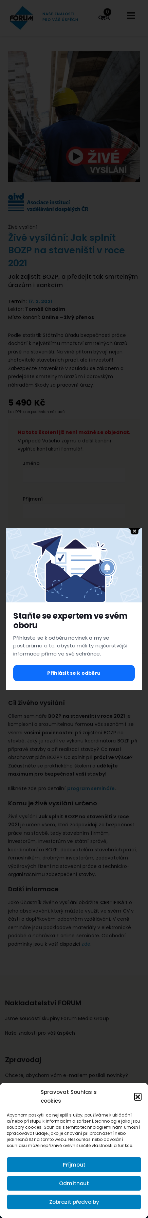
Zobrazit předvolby (74, 1201)
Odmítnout (74, 1183)
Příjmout (74, 1164)
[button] (137, 1096)
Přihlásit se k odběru (73, 673)
